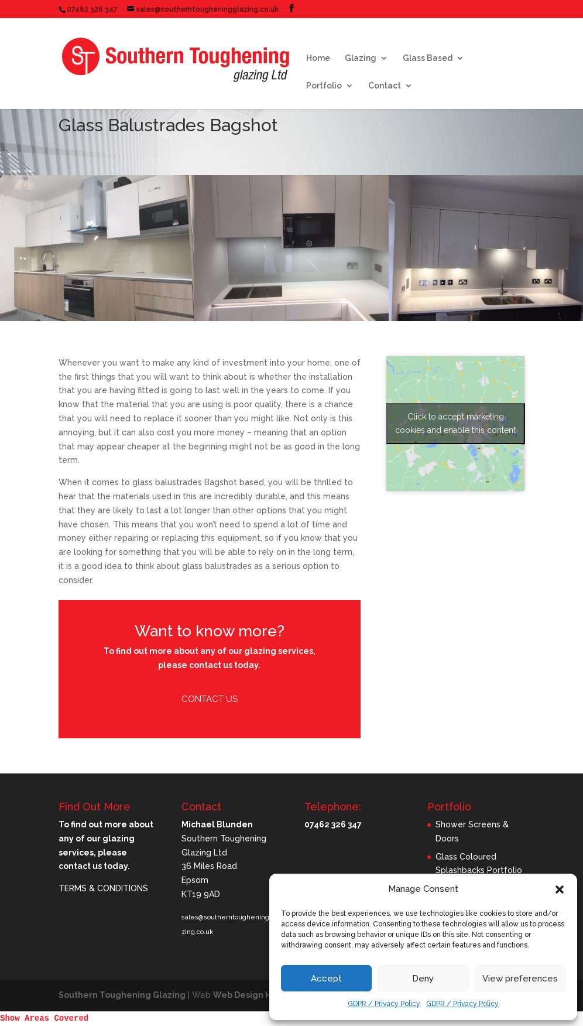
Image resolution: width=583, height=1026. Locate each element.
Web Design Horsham (258, 995)
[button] (559, 889)
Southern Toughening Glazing (122, 995)
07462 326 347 (92, 9)
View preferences (520, 978)
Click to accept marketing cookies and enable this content (455, 423)
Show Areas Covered (44, 1018)
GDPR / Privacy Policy (384, 1004)
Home (318, 58)
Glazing (360, 58)
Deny (423, 978)
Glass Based (427, 58)
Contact (384, 85)
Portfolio (324, 85)
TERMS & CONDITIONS (103, 888)
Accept (326, 978)
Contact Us (209, 699)
